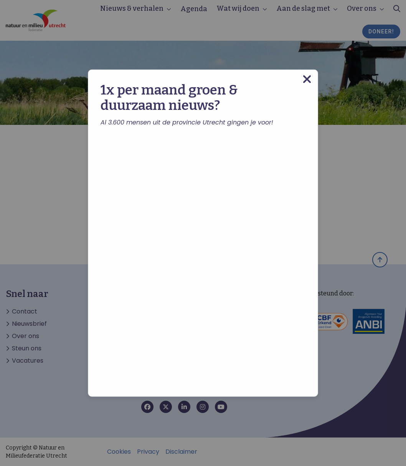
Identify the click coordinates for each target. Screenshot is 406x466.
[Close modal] (307, 79)
